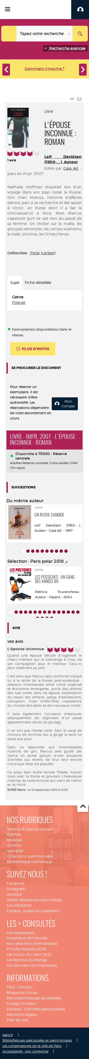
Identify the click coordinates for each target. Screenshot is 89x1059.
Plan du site (17, 1020)
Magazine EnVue (22, 992)
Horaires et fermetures (27, 938)
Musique (14, 840)
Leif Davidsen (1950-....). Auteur (63, 159)
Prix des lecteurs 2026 (26, 949)
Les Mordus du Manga (27, 960)
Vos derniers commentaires (32, 965)
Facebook (16, 883)
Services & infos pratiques (30, 829)
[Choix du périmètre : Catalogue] (9, 33)
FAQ (10, 987)
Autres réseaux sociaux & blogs (34, 900)
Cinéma (14, 845)
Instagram (16, 889)
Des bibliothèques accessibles (34, 998)
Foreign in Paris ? (22, 1003)
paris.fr (7, 1035)
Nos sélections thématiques (32, 943)
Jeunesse (15, 851)
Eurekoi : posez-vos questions (33, 911)
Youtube (14, 894)
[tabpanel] (44, 300)
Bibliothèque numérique (29, 861)
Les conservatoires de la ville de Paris (31, 1046)
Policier (19, 302)
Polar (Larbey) (43, 253)
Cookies (14, 1009)
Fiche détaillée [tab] (38, 282)
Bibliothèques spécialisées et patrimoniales (37, 1040)
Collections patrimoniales (30, 856)
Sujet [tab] (14, 282)
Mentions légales (22, 1014)
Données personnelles (44, 1009)
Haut (82, 807)
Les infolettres (19, 905)
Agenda (14, 834)
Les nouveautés (20, 933)
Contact (25, 987)
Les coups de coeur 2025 (29, 954)
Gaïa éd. (71, 168)
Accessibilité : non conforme (25, 1051)
